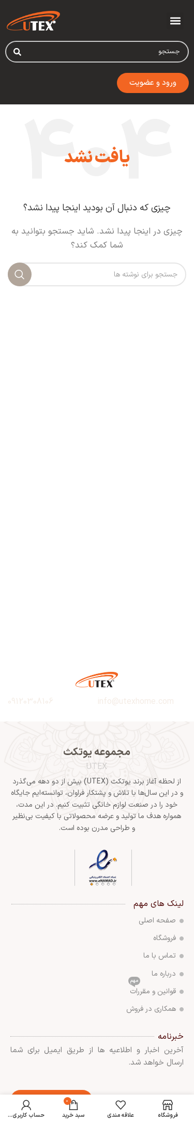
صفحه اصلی (161, 920)
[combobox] (97, 52)
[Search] (17, 52)
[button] (175, 20)
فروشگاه (168, 938)
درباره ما (168, 973)
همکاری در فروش (155, 1009)
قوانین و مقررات (156, 990)
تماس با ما (163, 955)
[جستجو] (97, 274)
